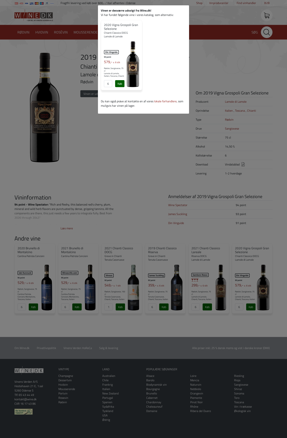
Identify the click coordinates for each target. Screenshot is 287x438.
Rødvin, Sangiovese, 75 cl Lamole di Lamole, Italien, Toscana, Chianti (114, 72)
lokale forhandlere (165, 101)
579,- (112, 62)
